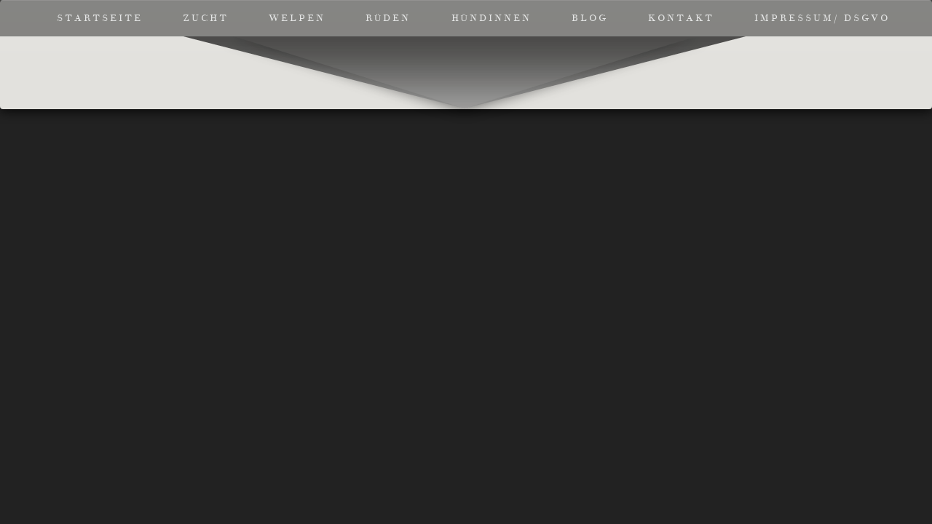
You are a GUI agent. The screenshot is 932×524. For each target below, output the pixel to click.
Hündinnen (491, 18)
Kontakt (681, 18)
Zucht (206, 18)
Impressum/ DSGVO (822, 18)
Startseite (100, 18)
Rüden (388, 18)
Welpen (297, 18)
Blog (590, 18)
